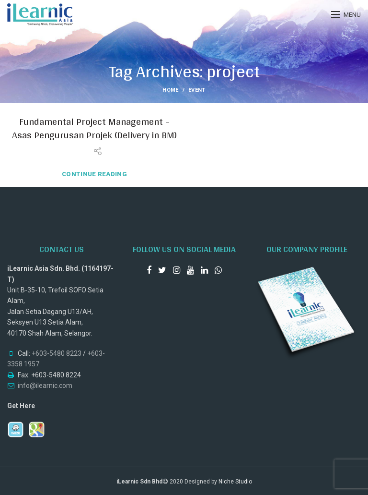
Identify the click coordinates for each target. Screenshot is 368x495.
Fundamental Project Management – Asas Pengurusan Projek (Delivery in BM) (94, 128)
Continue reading (94, 174)
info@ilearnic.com (45, 385)
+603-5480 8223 (56, 353)
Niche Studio (235, 481)
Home (170, 90)
